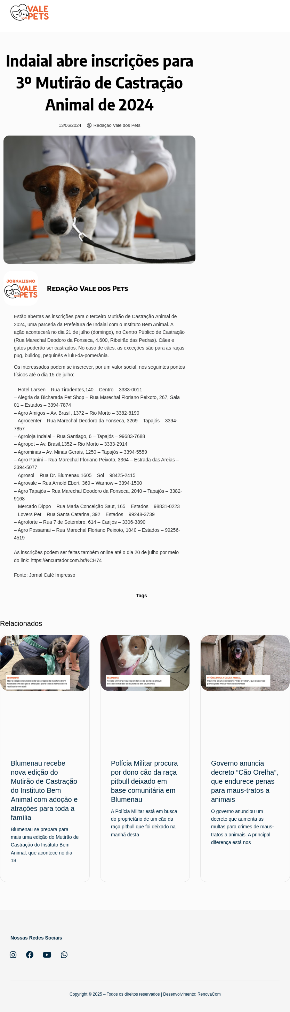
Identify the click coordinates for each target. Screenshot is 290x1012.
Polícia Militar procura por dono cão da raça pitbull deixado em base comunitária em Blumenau (144, 781)
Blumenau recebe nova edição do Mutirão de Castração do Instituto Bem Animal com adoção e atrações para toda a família (44, 790)
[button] (273, 12)
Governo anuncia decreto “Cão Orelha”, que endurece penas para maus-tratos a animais (244, 781)
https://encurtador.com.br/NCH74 (66, 560)
